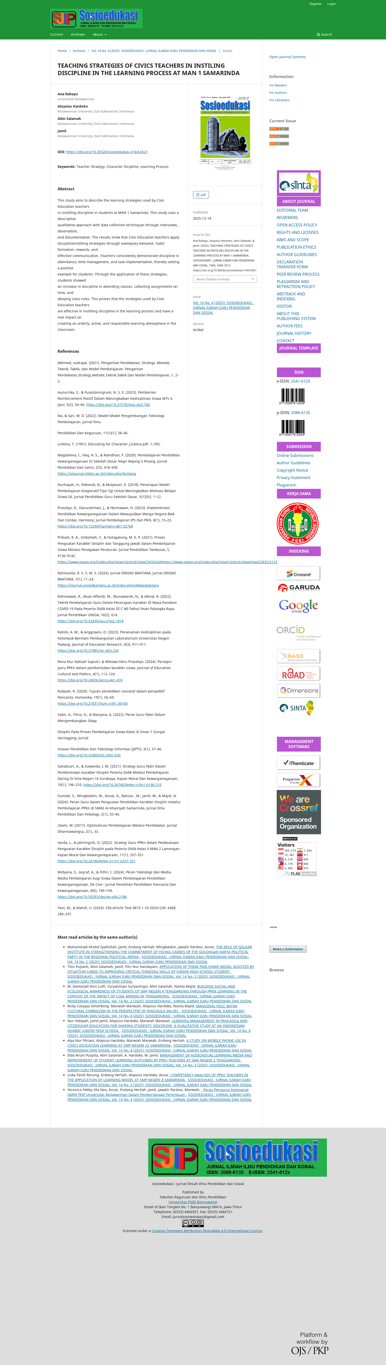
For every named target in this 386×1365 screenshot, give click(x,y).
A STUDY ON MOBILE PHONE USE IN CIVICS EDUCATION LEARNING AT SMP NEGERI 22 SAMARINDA (156, 1043)
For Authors (278, 92)
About (98, 34)
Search (324, 34)
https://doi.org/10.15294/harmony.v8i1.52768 (95, 526)
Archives (78, 34)
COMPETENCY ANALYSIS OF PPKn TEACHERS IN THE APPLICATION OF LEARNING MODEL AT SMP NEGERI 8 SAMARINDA (157, 1077)
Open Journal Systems (287, 56)
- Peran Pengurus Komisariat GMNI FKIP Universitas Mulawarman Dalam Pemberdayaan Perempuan (158, 1092)
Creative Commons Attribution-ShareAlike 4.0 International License (207, 1230)
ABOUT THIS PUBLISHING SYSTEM (296, 316)
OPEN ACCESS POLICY (297, 225)
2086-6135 (300, 412)
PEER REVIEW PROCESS (298, 274)
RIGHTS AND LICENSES (298, 232)
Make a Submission (288, 949)
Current (56, 34)
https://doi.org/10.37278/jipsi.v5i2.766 (118, 404)
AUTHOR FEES (290, 326)
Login (331, 3)
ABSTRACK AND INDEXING (291, 296)
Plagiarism (286, 485)
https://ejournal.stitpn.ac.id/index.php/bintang (97, 473)
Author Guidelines (293, 463)
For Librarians (279, 100)
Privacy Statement (293, 477)
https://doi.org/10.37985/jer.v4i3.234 (88, 650)
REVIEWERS (287, 217)
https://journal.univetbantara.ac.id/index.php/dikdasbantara (108, 585)
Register (316, 3)
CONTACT (285, 340)
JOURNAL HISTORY (294, 333)
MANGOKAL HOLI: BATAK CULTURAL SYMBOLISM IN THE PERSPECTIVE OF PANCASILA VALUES (152, 1008)
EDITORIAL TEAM (292, 210)
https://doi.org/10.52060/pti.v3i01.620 (89, 755)
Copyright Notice (292, 470)
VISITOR (284, 306)
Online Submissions (295, 455)
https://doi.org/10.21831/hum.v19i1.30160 (93, 703)
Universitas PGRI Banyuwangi (193, 1202)
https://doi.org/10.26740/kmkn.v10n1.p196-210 (122, 784)
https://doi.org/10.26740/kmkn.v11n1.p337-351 (97, 861)
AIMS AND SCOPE (293, 239)
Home (62, 50)
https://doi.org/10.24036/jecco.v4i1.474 (90, 680)
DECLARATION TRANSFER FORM (292, 264)
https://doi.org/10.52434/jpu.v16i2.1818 (91, 621)
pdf (203, 195)
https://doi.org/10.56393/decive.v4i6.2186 (92, 896)
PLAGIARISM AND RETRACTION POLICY (296, 284)
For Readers (278, 85)
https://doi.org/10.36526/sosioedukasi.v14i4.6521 (107, 151)
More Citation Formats (213, 279)
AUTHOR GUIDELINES (297, 254)
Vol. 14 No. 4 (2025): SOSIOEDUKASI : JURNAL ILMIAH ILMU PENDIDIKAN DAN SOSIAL (154, 50)
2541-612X (300, 381)
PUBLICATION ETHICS (296, 247)
